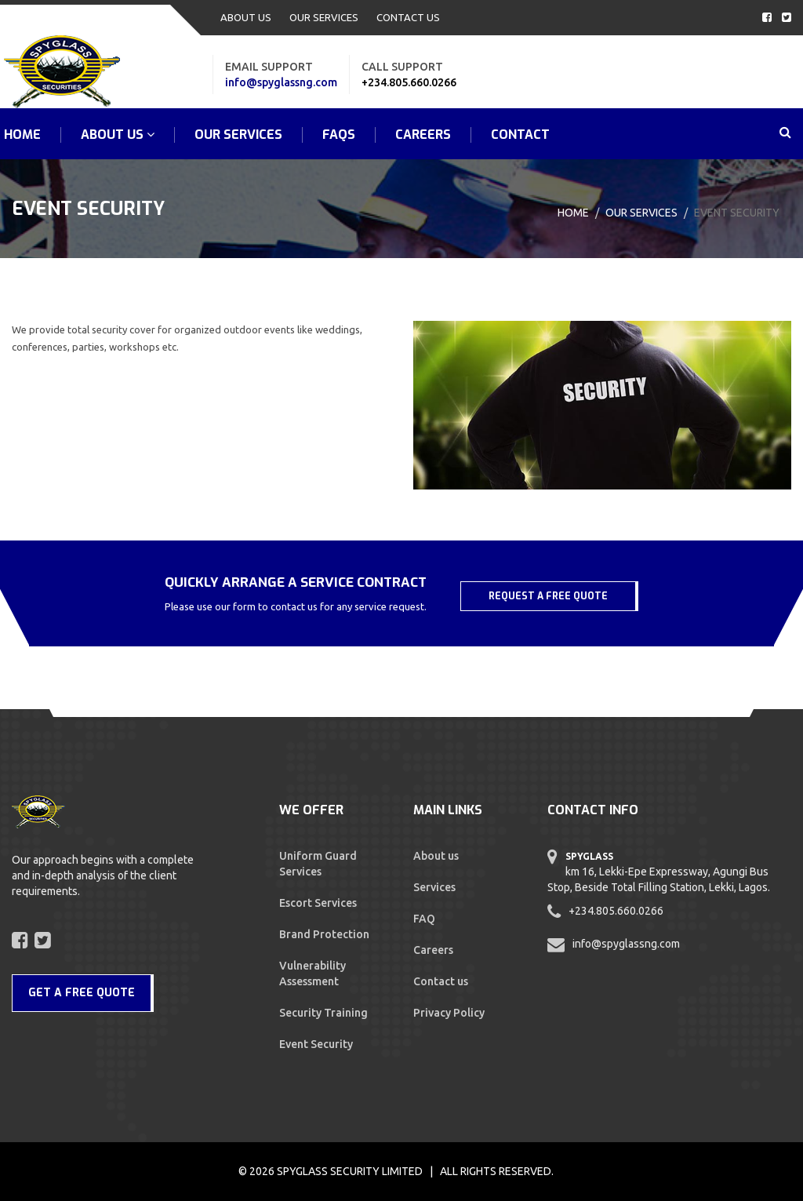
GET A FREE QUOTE (81, 992)
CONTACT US (408, 17)
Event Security (316, 1044)
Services (434, 887)
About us (436, 856)
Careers (423, 135)
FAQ (424, 918)
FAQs (338, 135)
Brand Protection (324, 934)
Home (573, 212)
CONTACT (520, 135)
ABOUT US (245, 17)
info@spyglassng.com (281, 82)
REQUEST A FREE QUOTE (548, 596)
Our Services (641, 212)
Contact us (440, 981)
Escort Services (318, 903)
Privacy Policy (449, 1012)
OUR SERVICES (323, 17)
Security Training (323, 1012)
